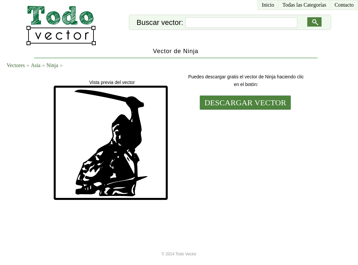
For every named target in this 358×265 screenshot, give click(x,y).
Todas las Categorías (304, 5)
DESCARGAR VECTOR (245, 102)
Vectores (16, 65)
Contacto (344, 5)
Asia (35, 65)
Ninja (52, 65)
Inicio (268, 5)
